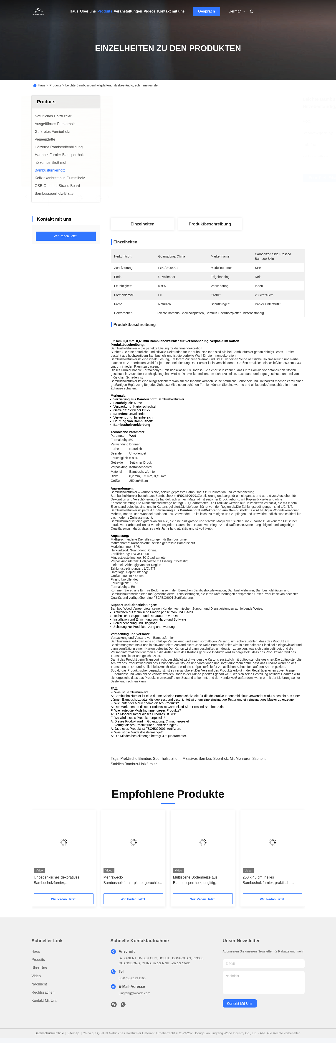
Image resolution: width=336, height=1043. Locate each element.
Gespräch (206, 11)
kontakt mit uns (240, 1003)
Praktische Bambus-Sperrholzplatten (149, 758)
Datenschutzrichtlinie (49, 1033)
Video (36, 976)
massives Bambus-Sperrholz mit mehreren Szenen (223, 758)
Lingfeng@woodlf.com (134, 993)
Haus (74, 11)
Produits (104, 11)
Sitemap (73, 1033)
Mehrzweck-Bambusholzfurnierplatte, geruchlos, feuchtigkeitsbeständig (133, 880)
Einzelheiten (142, 224)
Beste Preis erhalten (234, 178)
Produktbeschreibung (210, 224)
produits (38, 960)
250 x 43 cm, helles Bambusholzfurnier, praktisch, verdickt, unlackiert (267, 880)
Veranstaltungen (128, 11)
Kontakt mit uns (171, 11)
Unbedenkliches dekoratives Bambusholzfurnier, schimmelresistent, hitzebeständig (61, 880)
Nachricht (39, 984)
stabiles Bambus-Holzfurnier (134, 764)
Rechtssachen (43, 992)
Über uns (88, 11)
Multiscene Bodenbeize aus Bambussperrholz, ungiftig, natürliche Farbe (195, 880)
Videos (150, 11)
